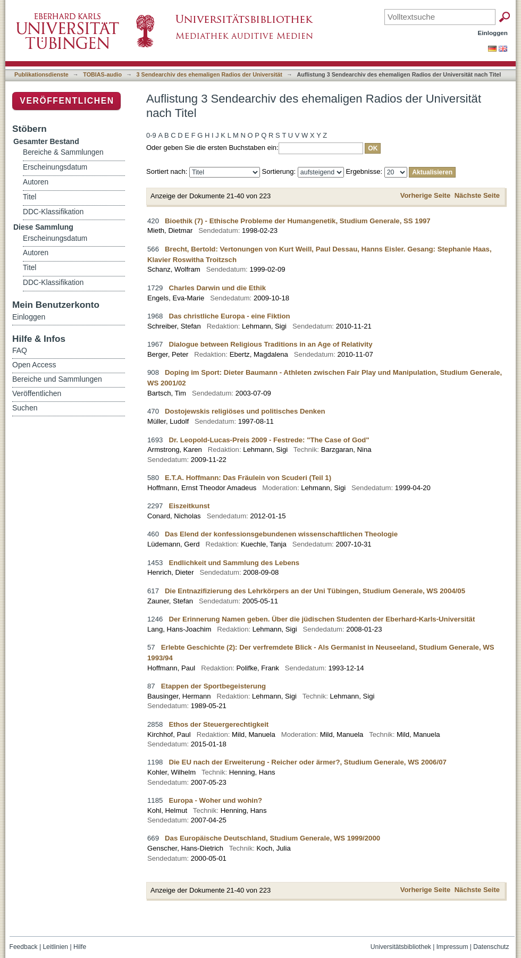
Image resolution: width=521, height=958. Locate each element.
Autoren (35, 182)
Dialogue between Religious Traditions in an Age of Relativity (270, 344)
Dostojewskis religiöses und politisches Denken (245, 411)
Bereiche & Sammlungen (63, 152)
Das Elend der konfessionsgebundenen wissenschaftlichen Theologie (281, 534)
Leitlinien (55, 947)
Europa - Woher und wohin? (215, 800)
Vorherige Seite (425, 195)
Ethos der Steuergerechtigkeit (218, 724)
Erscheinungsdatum (55, 167)
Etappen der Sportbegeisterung (213, 686)
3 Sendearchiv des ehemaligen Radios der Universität (209, 74)
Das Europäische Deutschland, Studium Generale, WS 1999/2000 (272, 838)
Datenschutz (491, 947)
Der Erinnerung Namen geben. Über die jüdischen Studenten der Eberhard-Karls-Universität (322, 619)
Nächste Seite (477, 195)
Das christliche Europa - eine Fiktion (229, 316)
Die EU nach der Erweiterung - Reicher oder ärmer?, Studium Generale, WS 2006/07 (307, 762)
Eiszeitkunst (189, 506)
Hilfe (79, 947)
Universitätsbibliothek (401, 947)
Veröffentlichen (67, 100)
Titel (29, 197)
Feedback (24, 947)
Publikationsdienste (41, 74)
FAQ (19, 350)
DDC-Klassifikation (53, 212)
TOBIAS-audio (102, 74)
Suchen (24, 408)
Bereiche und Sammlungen (57, 379)
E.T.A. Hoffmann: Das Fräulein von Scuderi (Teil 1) (248, 478)
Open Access (34, 364)
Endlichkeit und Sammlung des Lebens (234, 563)
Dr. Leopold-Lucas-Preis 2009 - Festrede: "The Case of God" (269, 440)
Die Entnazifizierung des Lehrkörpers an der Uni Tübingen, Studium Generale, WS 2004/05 (315, 591)
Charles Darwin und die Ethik (217, 288)
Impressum (452, 947)
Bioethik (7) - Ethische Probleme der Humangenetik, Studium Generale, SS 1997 (298, 221)
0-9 (151, 135)
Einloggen (493, 32)
